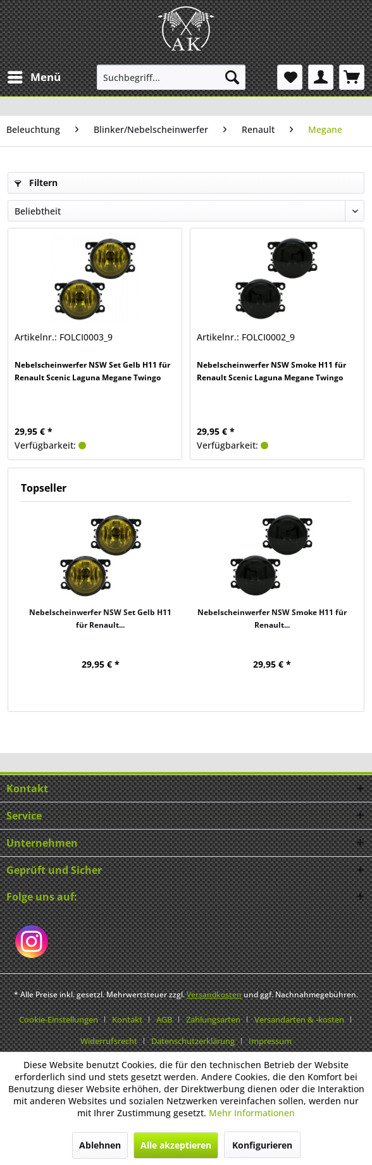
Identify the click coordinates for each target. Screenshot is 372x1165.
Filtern (36, 183)
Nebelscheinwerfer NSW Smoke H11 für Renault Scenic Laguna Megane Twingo (271, 371)
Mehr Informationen (252, 1113)
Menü (34, 75)
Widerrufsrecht (108, 1041)
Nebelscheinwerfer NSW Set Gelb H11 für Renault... (100, 618)
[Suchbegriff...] (171, 77)
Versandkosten (214, 994)
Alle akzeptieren (175, 1145)
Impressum (270, 1041)
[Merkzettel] (289, 77)
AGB (164, 1019)
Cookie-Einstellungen (58, 1019)
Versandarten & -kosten (299, 1019)
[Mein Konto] (320, 77)
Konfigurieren (262, 1145)
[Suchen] (232, 77)
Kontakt (127, 1019)
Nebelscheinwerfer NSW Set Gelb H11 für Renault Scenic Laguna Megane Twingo (92, 371)
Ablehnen (100, 1145)
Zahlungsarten (213, 1019)
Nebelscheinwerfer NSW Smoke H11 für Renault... (272, 618)
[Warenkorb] (351, 77)
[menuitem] (33, 77)
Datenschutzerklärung (193, 1041)
